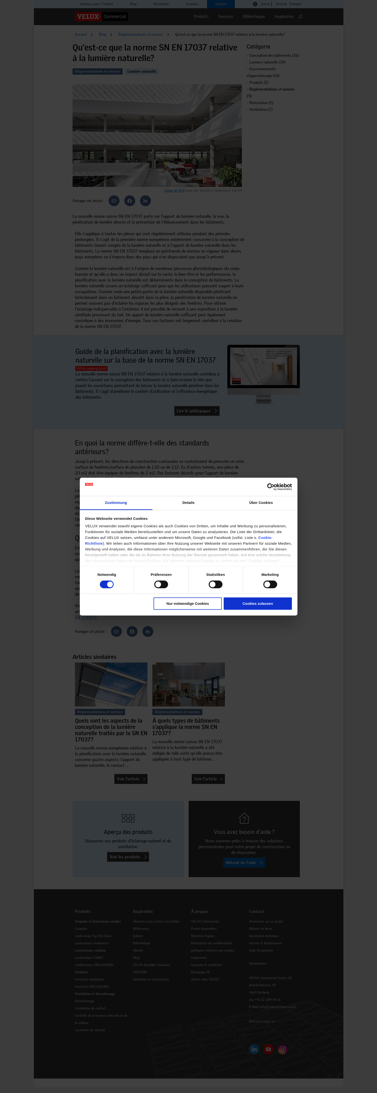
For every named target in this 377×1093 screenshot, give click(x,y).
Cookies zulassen (258, 604)
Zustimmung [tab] (116, 503)
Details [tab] (189, 503)
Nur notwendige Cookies (187, 604)
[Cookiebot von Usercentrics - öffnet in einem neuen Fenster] (271, 486)
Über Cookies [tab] (261, 503)
